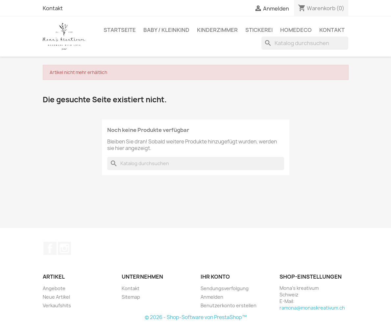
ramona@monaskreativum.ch (312, 308)
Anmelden (212, 297)
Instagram (64, 248)
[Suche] (304, 43)
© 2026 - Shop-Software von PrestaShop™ (196, 317)
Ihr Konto (215, 276)
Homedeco (296, 30)
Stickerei (259, 30)
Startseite (120, 30)
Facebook (50, 248)
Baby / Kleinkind (166, 30)
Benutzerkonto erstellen (229, 305)
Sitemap (131, 297)
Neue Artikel (56, 297)
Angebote (54, 288)
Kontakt (53, 8)
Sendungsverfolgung (225, 288)
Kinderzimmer (217, 30)
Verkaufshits (57, 305)
